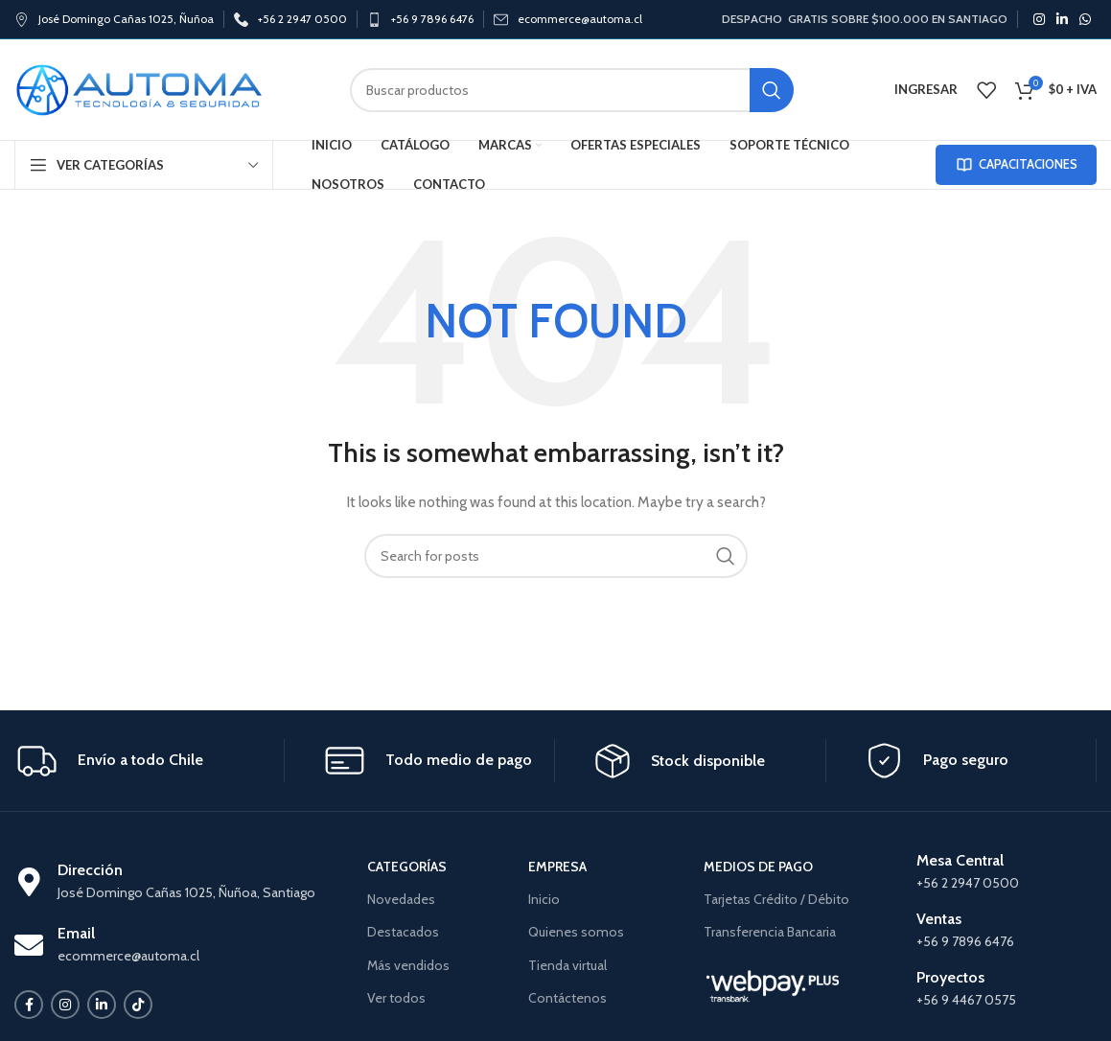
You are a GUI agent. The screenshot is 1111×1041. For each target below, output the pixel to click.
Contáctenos (567, 997)
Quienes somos (576, 931)
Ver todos (396, 997)
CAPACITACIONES (1016, 164)
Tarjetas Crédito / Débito (776, 899)
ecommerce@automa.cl (580, 19)
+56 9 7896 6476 (432, 19)
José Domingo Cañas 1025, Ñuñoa (126, 19)
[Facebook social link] (28, 1004)
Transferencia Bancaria (770, 931)
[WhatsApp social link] (1085, 19)
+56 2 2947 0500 (302, 19)
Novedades (401, 899)
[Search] (572, 90)
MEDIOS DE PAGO (758, 866)
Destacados (403, 931)
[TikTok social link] (138, 1004)
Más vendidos (408, 965)
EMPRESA (557, 866)
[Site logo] (139, 88)
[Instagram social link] (1039, 19)
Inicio (544, 899)
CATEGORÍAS (407, 866)
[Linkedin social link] (1062, 19)
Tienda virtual (567, 965)
